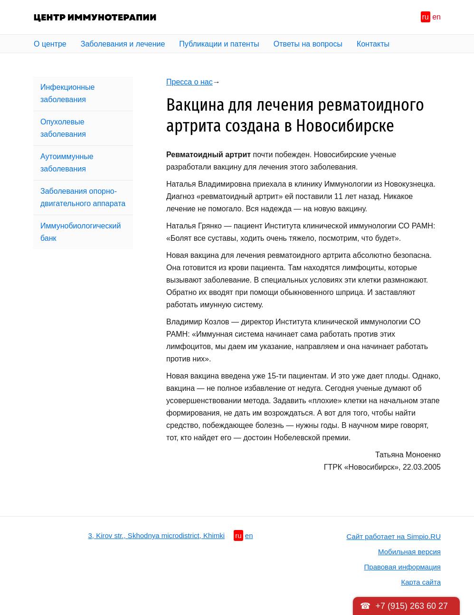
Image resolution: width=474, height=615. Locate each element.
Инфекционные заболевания (67, 93)
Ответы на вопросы (308, 44)
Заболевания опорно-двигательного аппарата (82, 197)
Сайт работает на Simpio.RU (394, 536)
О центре (50, 44)
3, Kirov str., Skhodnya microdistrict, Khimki (156, 535)
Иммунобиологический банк (80, 232)
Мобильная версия (409, 552)
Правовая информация (402, 567)
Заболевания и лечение (123, 44)
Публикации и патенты (219, 44)
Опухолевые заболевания (63, 128)
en (436, 17)
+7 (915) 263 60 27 (411, 606)
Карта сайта (421, 582)
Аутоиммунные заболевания (67, 162)
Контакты (373, 44)
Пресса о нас (189, 82)
